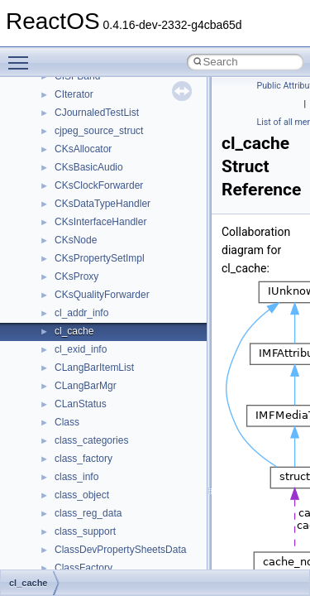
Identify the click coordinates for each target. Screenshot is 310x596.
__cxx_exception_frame (107, 314)
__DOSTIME (83, 496)
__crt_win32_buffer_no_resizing (125, 260)
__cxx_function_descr (102, 351)
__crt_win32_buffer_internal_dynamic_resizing (157, 242)
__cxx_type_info (90, 369)
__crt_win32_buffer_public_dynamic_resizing (153, 278)
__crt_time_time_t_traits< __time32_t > (141, 132)
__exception (81, 515)
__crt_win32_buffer (97, 187)
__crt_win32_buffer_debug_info (124, 205)
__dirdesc (76, 460)
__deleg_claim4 (89, 424)
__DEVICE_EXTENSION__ (115, 442)
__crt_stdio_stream (97, 78)
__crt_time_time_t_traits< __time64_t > (141, 150)
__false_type (83, 551)
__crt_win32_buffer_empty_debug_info (140, 223)
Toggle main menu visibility (22, 55)
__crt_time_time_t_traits (107, 114)
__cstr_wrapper (89, 296)
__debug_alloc (87, 405)
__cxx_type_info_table (104, 387)
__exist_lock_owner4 (101, 533)
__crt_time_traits (91, 169)
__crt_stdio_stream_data (109, 96)
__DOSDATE (83, 478)
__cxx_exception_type (104, 333)
